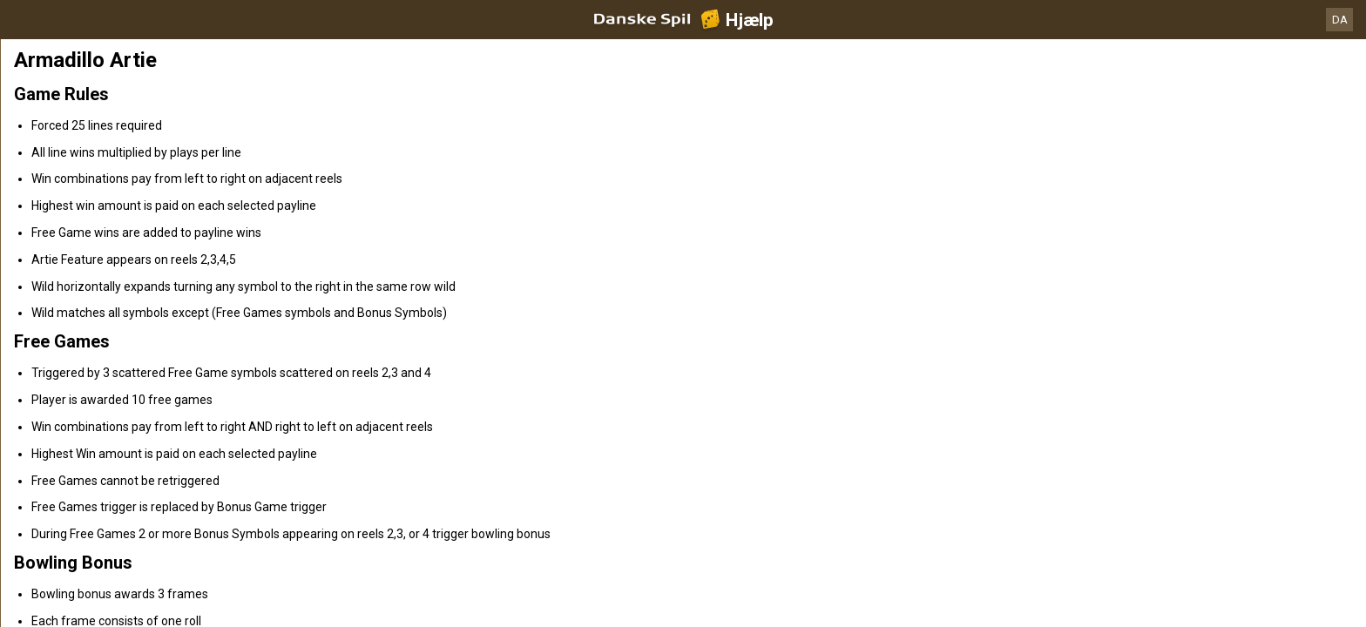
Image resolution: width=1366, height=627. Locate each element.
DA (1340, 19)
